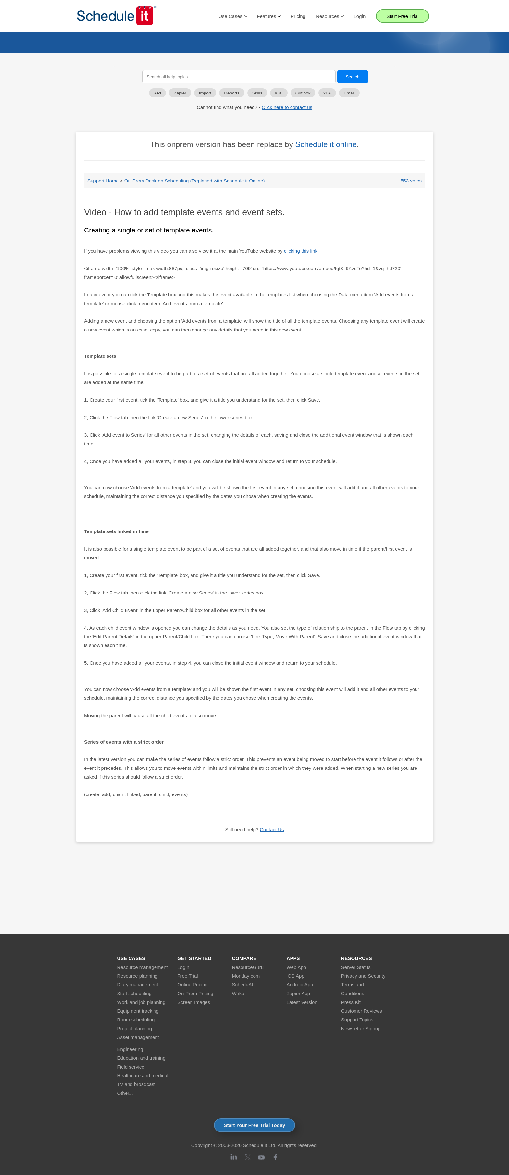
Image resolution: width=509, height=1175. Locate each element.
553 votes (411, 180)
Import (205, 93)
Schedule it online (325, 144)
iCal (278, 93)
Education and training (141, 1058)
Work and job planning (141, 1002)
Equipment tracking (138, 1011)
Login (360, 16)
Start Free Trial (402, 16)
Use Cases (232, 16)
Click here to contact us (287, 107)
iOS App (295, 976)
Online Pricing (192, 984)
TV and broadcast (136, 1084)
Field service (130, 1066)
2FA (327, 93)
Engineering (130, 1049)
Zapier (180, 93)
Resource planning (137, 976)
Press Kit (351, 1002)
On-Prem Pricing (195, 993)
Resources (329, 16)
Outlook (303, 93)
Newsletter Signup (361, 1028)
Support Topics (357, 1019)
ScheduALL (244, 984)
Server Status (356, 967)
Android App (300, 984)
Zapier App (298, 993)
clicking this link (300, 251)
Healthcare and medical (142, 1075)
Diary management (137, 984)
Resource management (142, 967)
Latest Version (302, 1002)
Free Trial (187, 976)
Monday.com (246, 976)
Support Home (103, 180)
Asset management (138, 1037)
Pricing (298, 16)
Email (349, 93)
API (157, 93)
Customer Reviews (361, 1011)
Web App (296, 967)
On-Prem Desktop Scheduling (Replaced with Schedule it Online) (194, 180)
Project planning (134, 1028)
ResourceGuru (248, 967)
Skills (257, 93)
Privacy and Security (363, 976)
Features (268, 16)
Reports (231, 93)
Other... (125, 1093)
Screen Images (193, 1002)
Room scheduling (136, 1019)
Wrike (238, 993)
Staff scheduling (134, 993)
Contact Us (272, 829)
